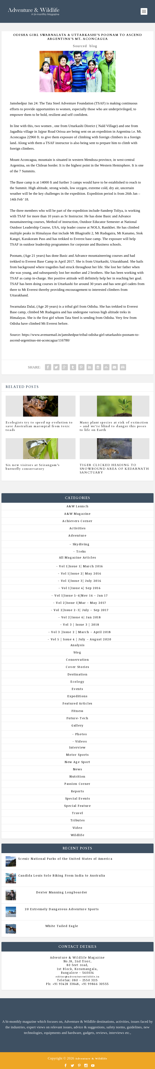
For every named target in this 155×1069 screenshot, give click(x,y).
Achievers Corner (77, 521)
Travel (77, 813)
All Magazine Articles (77, 557)
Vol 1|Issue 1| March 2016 (81, 566)
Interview (77, 747)
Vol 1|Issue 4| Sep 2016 (81, 588)
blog (93, 46)
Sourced (80, 46)
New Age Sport (77, 762)
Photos (81, 734)
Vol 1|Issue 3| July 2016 (81, 581)
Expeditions (77, 696)
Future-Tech (77, 718)
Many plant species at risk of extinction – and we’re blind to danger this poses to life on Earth (114, 426)
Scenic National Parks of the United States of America (65, 859)
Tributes (77, 820)
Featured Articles (77, 703)
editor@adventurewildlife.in (78, 976)
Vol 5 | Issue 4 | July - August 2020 (80, 879)
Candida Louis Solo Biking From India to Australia (61, 875)
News (77, 769)
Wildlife (77, 835)
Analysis (78, 645)
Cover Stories (77, 667)
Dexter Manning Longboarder (61, 892)
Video (78, 828)
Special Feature (77, 806)
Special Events (77, 798)
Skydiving (81, 544)
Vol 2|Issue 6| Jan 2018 (81, 617)
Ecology (77, 682)
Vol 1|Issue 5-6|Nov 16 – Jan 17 (81, 595)
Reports (77, 791)
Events (77, 689)
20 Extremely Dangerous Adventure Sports (62, 909)
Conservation (77, 660)
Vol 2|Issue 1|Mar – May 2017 (81, 603)
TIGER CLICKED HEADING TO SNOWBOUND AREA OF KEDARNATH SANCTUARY (114, 469)
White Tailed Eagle (61, 926)
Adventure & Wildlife (91, 1058)
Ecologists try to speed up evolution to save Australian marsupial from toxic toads (39, 426)
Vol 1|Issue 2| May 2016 (81, 573)
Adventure (77, 535)
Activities (77, 528)
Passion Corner (77, 784)
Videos (81, 741)
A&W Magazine (77, 514)
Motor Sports (77, 755)
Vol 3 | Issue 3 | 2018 (81, 624)
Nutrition (77, 776)
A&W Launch (78, 506)
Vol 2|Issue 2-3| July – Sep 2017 (81, 610)
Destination (78, 674)
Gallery (77, 725)
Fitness (77, 711)
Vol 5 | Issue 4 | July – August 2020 (81, 639)
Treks (81, 551)
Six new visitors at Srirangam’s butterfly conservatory (33, 467)
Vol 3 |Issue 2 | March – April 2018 (81, 632)
